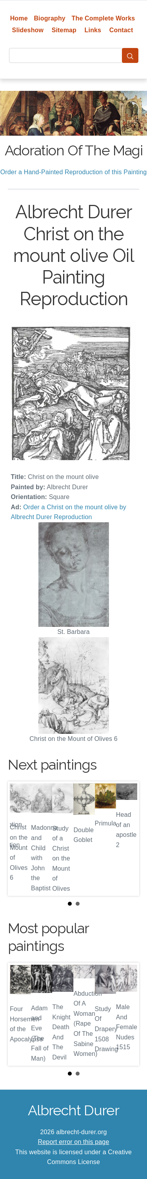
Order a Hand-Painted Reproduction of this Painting (73, 172)
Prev (20, 838)
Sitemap (64, 30)
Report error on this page (73, 1141)
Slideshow (28, 30)
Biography (49, 18)
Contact (121, 30)
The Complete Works (103, 18)
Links (93, 30)
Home (19, 18)
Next (127, 838)
